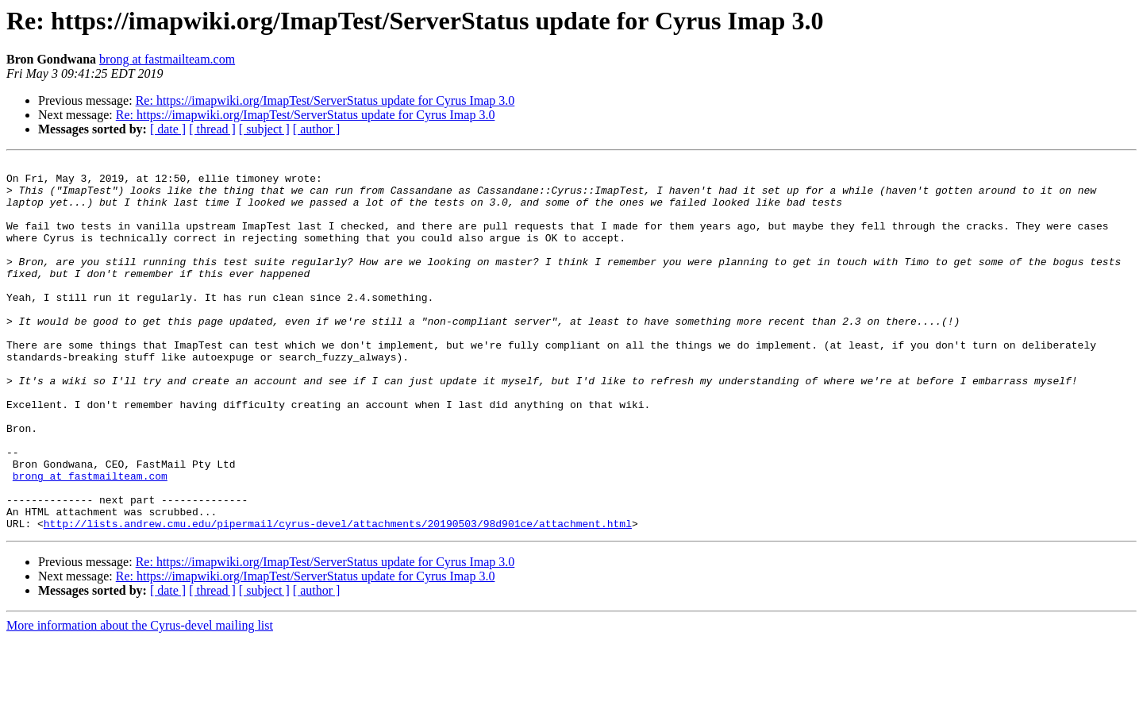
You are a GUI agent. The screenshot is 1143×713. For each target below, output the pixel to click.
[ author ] (317, 129)
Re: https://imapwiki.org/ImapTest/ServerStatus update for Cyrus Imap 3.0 (325, 100)
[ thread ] (212, 129)
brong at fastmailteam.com (167, 59)
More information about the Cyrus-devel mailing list (139, 699)
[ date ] (168, 129)
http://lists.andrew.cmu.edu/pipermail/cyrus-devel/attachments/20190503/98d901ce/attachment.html (338, 597)
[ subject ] (264, 129)
